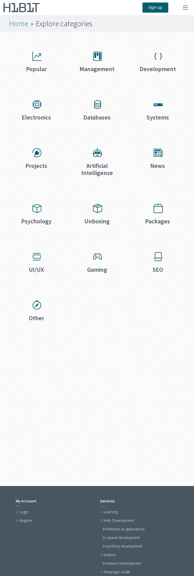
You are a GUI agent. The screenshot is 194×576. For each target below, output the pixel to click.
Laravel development (123, 537)
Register (26, 520)
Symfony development (124, 546)
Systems (157, 117)
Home (18, 23)
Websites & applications (125, 529)
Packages (157, 221)
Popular (36, 69)
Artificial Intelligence (97, 169)
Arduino (110, 555)
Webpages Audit (117, 572)
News (157, 166)
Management (97, 69)
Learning (111, 512)
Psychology (36, 221)
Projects (36, 166)
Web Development (119, 520)
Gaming (97, 270)
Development (158, 69)
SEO (157, 270)
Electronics (36, 117)
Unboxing (97, 221)
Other (36, 318)
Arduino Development (123, 563)
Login (23, 512)
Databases (97, 117)
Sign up (155, 7)
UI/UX (36, 270)
